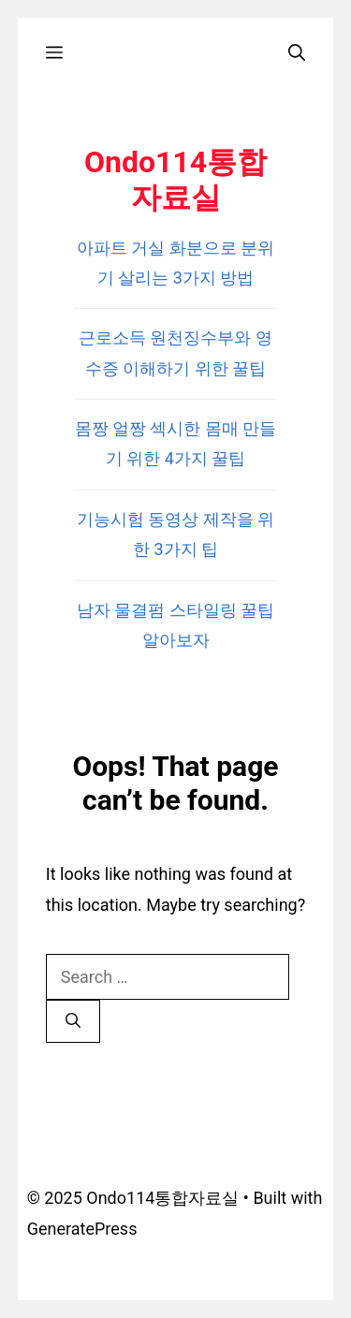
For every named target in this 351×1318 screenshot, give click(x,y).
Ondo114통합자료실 (175, 179)
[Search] (73, 1021)
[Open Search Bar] (296, 53)
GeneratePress (82, 1228)
